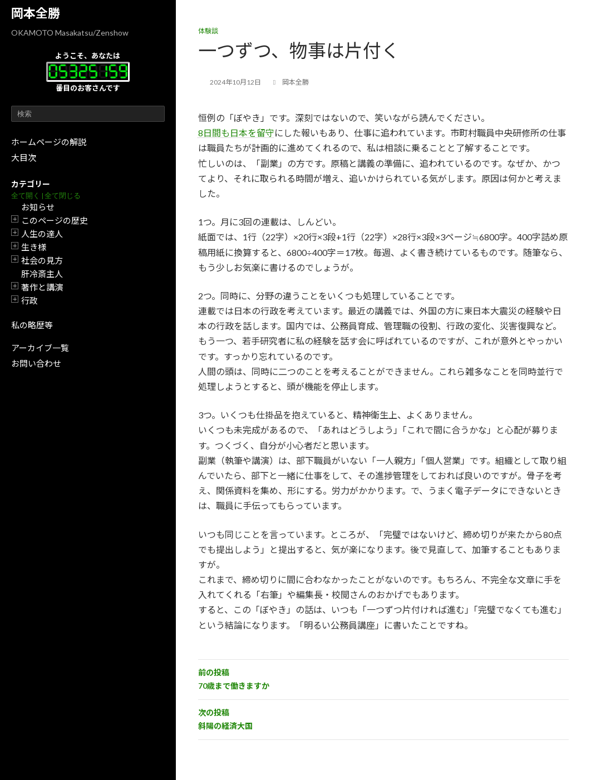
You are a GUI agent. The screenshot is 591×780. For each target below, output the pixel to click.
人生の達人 (42, 234)
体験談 (208, 31)
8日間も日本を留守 (236, 132)
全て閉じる (63, 195)
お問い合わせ (36, 363)
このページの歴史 (54, 220)
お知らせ (38, 207)
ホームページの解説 (48, 142)
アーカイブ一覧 (40, 348)
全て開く (25, 195)
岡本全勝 (35, 13)
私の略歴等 (32, 325)
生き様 (33, 247)
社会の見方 (42, 260)
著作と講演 (42, 287)
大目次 (23, 157)
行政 (29, 300)
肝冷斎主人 (42, 274)
